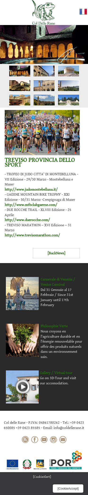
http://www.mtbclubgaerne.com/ (31, 205)
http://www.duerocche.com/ (27, 220)
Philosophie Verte (54, 326)
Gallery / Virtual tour (56, 373)
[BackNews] (56, 253)
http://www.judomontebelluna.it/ (31, 189)
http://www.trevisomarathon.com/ (32, 235)
